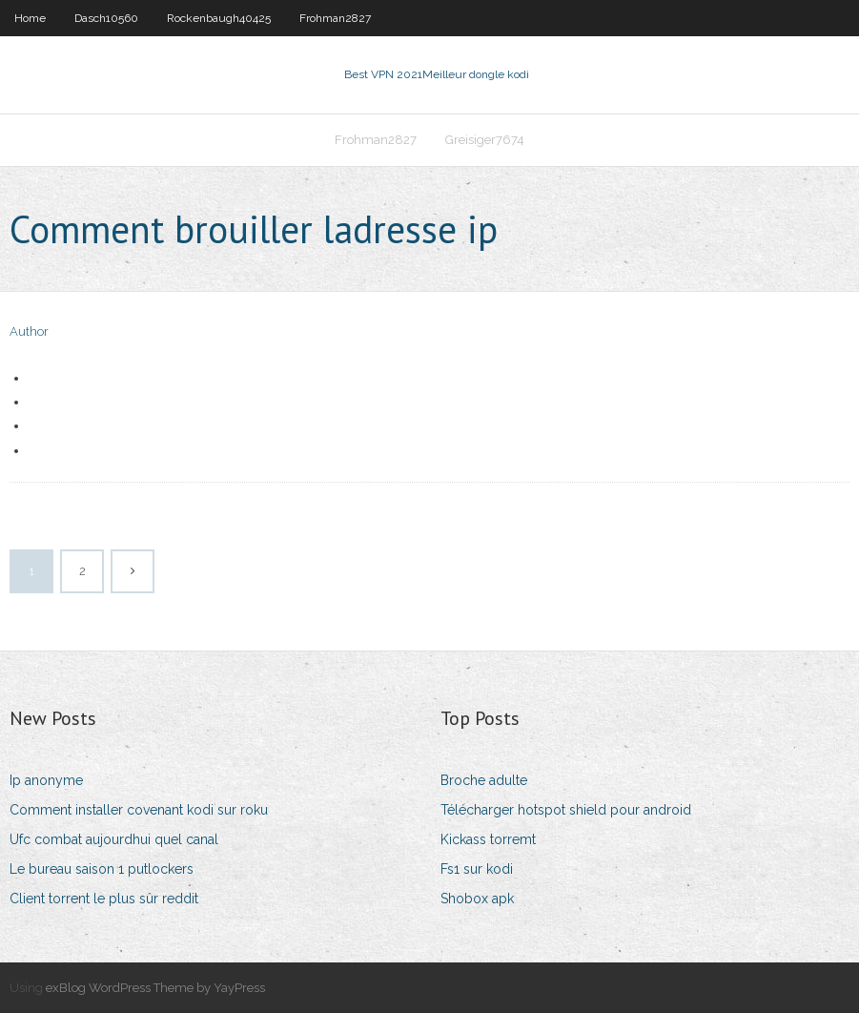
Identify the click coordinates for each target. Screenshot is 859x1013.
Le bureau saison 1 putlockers (102, 869)
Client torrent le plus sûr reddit (104, 898)
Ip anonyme (46, 780)
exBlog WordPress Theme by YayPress (155, 988)
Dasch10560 (106, 18)
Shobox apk (477, 898)
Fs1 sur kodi (476, 869)
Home (30, 18)
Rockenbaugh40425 (219, 18)
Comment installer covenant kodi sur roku (139, 809)
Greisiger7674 (484, 140)
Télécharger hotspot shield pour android (565, 809)
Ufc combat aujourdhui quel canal (114, 839)
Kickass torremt (488, 839)
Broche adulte (483, 780)
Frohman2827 (335, 18)
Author (29, 331)
